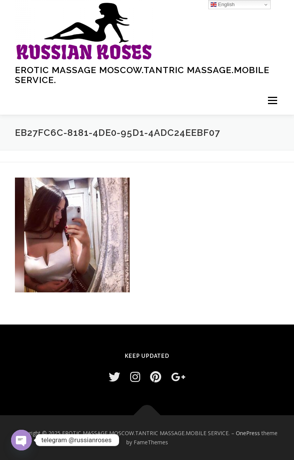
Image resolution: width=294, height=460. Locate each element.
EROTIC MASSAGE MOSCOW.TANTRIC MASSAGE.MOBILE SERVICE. (142, 75)
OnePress (248, 433)
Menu (272, 100)
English (223, 5)
